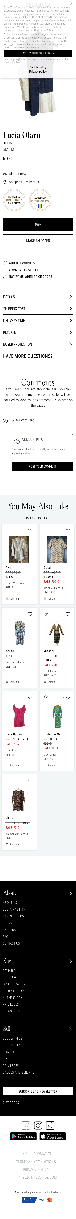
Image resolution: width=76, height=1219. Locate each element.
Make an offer (38, 240)
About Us (10, 902)
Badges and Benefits (19, 1072)
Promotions (12, 1011)
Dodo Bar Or (52, 734)
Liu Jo (10, 818)
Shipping (9, 977)
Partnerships (13, 916)
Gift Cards (11, 1102)
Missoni (49, 651)
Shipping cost (38, 308)
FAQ (5, 936)
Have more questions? (28, 356)
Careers (9, 930)
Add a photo (33, 439)
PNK (8, 567)
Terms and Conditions (36, 1161)
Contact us (11, 943)
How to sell (12, 1052)
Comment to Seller (21, 270)
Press (7, 923)
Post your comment (42, 466)
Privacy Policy (36, 1169)
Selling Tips (12, 1045)
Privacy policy (38, 71)
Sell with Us (13, 1038)
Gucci (47, 567)
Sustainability (14, 909)
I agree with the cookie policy (38, 53)
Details (38, 296)
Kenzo (10, 651)
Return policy (14, 991)
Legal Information (36, 1153)
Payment (9, 970)
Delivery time (38, 320)
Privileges (11, 1004)
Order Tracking (15, 984)
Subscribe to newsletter (38, 1091)
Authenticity (13, 998)
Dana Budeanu (15, 734)
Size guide (10, 1059)
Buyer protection (38, 344)
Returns (38, 332)
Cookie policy (38, 67)
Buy (38, 225)
